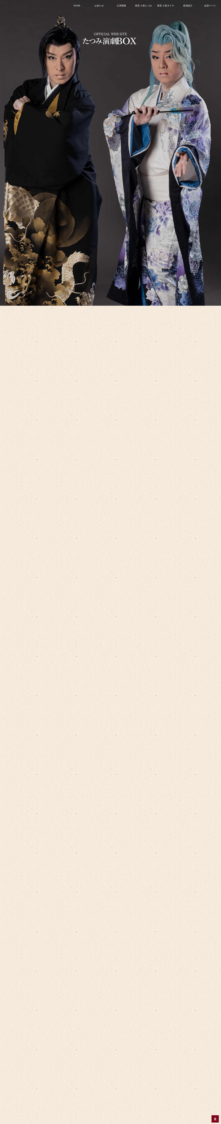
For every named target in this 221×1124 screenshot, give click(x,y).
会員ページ (210, 5)
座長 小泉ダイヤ (165, 5)
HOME (76, 5)
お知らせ (99, 5)
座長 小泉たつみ (143, 5)
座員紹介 (187, 5)
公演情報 (121, 5)
